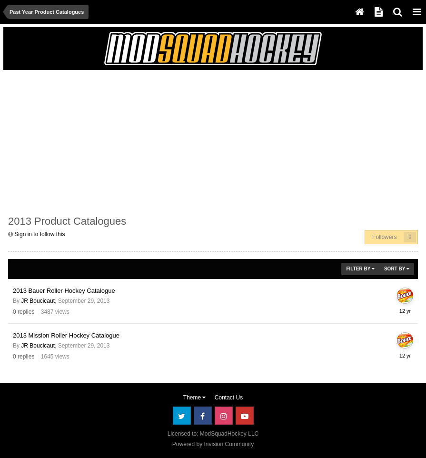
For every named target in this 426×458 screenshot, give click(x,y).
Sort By (396, 268)
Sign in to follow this (39, 234)
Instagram (224, 416)
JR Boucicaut (38, 301)
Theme (194, 397)
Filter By (360, 268)
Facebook (203, 416)
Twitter (182, 416)
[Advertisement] (119, 141)
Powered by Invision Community (213, 444)
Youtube (245, 416)
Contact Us (229, 397)
